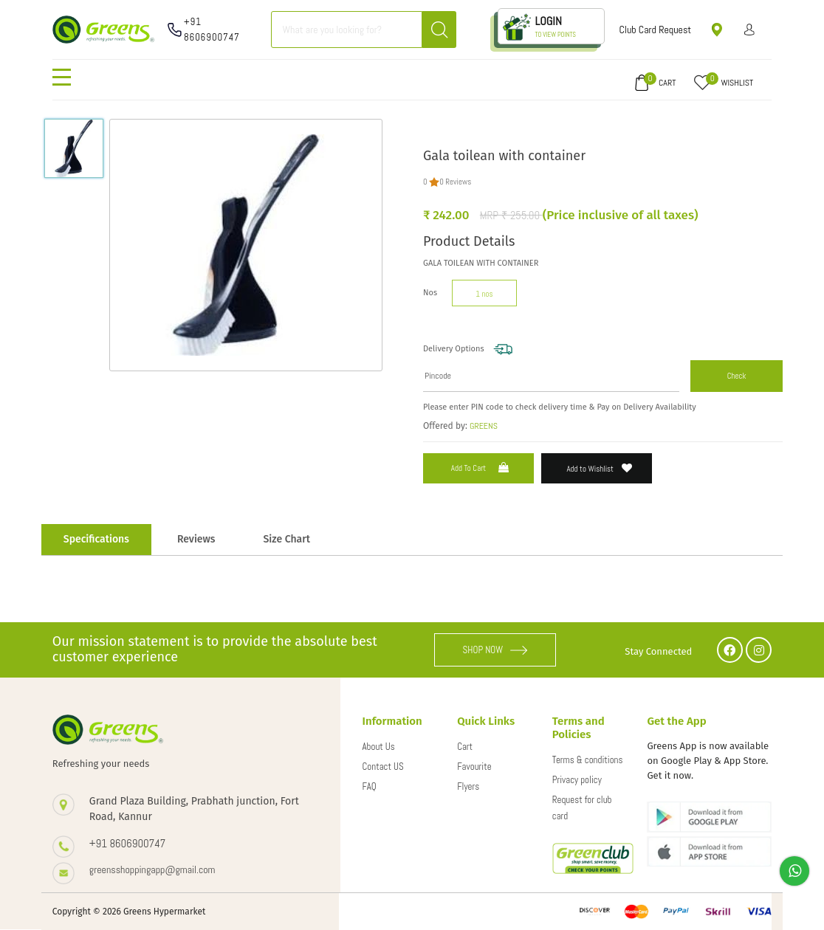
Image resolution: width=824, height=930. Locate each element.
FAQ (370, 786)
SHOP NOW (495, 650)
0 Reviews (455, 181)
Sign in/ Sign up (749, 29)
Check (736, 376)
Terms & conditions (587, 760)
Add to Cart (481, 467)
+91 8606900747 (212, 30)
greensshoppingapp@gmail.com (152, 869)
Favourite (474, 766)
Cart (465, 746)
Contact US (383, 766)
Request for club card (582, 807)
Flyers (468, 786)
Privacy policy (577, 780)
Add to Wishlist (600, 468)
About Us (379, 746)
